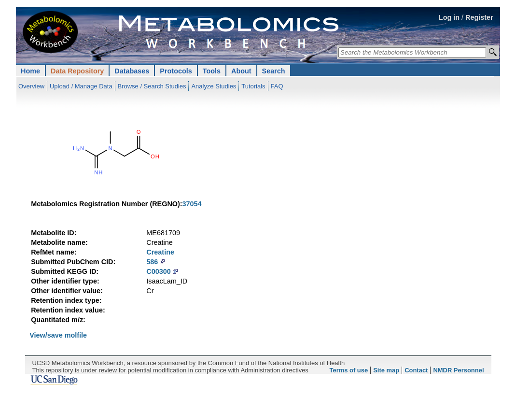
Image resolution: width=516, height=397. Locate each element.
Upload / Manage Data (81, 86)
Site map (386, 370)
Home (30, 71)
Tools (212, 71)
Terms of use (349, 370)
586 (152, 262)
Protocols (176, 71)
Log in (449, 17)
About (241, 71)
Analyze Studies (213, 86)
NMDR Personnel (458, 370)
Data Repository (77, 71)
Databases (131, 71)
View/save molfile (58, 335)
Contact (416, 370)
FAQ (277, 86)
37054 (192, 204)
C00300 (158, 271)
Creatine (160, 252)
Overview (31, 86)
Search (273, 71)
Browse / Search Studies (152, 86)
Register (479, 17)
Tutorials (253, 86)
